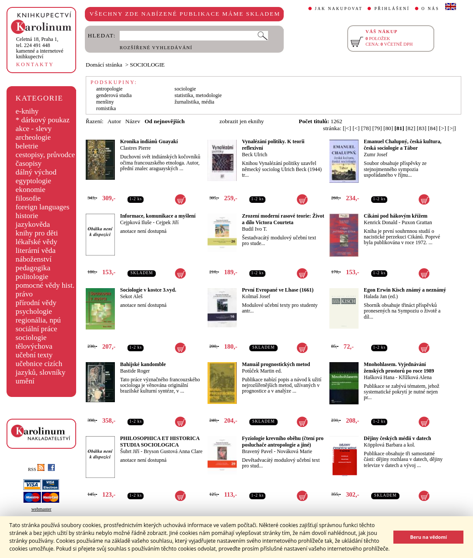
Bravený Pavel (257, 451)
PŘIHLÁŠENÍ (391, 9)
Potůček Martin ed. (262, 371)
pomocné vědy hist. (45, 285)
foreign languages (43, 207)
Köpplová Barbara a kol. (389, 445)
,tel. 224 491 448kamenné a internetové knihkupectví (40, 48)
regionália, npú (38, 320)
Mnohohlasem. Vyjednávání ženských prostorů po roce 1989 (399, 367)
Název (132, 121)
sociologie (31, 337)
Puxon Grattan (417, 222)
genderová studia (114, 95)
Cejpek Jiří (167, 222)
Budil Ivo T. (254, 229)
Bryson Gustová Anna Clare (173, 451)
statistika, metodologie (198, 95)
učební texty (34, 355)
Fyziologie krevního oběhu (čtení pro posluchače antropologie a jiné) (283, 441)
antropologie (109, 89)
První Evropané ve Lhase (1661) (277, 290)
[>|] (452, 128)
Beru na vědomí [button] (428, 537)
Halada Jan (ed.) (381, 296)
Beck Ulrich (254, 154)
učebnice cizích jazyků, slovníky (41, 368)
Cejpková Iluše (135, 222)
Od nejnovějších (164, 121)
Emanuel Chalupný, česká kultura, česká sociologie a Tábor (402, 144)
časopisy (29, 163)
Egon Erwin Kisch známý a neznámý (405, 290)
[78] (366, 128)
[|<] (347, 128)
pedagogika (33, 268)
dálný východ (36, 172)
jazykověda (33, 224)
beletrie (27, 146)
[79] (377, 128)
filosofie (28, 198)
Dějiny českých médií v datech (397, 438)
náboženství (34, 259)
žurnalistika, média (194, 102)
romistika (106, 108)
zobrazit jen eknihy (241, 121)
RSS (36, 469)
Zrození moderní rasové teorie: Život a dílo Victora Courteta (283, 219)
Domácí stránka (104, 64)
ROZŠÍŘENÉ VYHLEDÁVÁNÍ (156, 47)
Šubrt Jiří (129, 451)
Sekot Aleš (131, 296)
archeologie (33, 137)
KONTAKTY (35, 64)
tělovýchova (34, 346)
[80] (388, 128)
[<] (355, 128)
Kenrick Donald (380, 222)
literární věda (36, 250)
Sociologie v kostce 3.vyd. (148, 290)
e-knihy (27, 111)
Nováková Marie (294, 451)
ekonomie (30, 189)
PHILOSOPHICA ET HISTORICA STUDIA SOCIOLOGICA (159, 441)
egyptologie (33, 181)
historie (27, 216)
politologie (32, 276)
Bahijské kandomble (143, 364)
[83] (421, 128)
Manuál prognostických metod (276, 364)
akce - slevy (34, 128)
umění (25, 381)
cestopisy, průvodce (45, 155)
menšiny (105, 102)
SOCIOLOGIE (147, 64)
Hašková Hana (379, 377)
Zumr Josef (375, 154)
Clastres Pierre (135, 148)
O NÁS (430, 9)
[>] (442, 128)
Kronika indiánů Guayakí (149, 141)
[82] (410, 128)
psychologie (34, 311)
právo (24, 294)
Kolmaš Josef (256, 296)
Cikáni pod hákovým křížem (395, 216)
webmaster (41, 509)
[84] (432, 128)
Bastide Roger (135, 371)
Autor (114, 121)
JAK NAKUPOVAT (339, 9)
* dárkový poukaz (43, 120)
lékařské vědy (36, 242)
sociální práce (36, 329)
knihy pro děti (37, 233)
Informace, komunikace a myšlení (157, 216)
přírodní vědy (36, 303)
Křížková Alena (415, 377)
